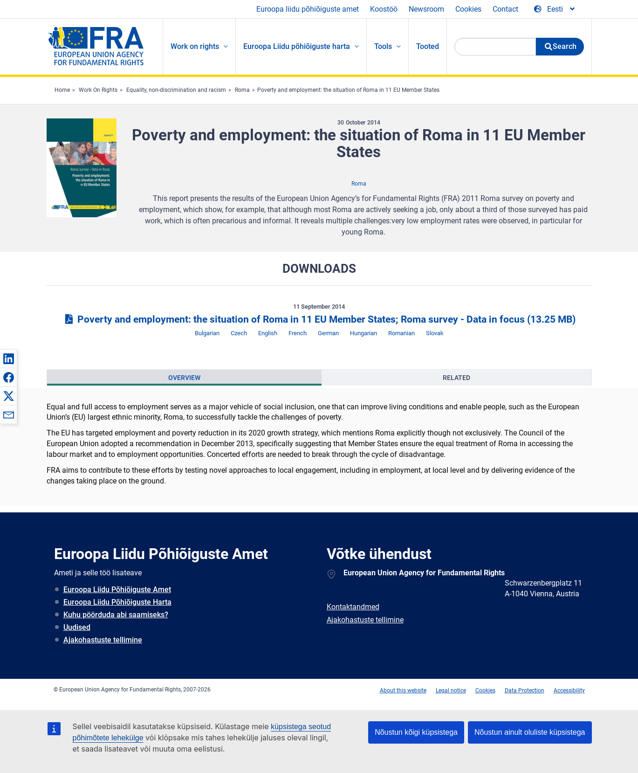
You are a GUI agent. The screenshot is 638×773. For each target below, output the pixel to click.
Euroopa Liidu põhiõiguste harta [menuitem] (296, 46)
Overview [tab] (184, 377)
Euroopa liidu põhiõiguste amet (307, 9)
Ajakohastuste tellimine (102, 639)
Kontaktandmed (353, 606)
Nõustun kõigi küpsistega (416, 732)
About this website (403, 690)
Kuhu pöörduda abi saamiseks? (115, 614)
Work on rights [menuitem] (195, 46)
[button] (8, 358)
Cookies (468, 9)
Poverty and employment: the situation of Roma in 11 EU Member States (348, 90)
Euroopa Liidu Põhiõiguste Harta (117, 602)
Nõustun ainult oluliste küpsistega (529, 732)
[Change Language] (555, 9)
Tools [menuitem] (383, 46)
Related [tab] (456, 377)
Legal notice (451, 690)
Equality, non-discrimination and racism (176, 90)
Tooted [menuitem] (427, 46)
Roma (242, 90)
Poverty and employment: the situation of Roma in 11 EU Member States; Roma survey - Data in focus (318, 319)
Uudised (76, 627)
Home (62, 90)
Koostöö (384, 9)
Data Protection (524, 690)
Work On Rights (98, 90)
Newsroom (426, 9)
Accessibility (569, 690)
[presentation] (184, 378)
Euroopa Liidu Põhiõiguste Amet (117, 589)
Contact (505, 9)
